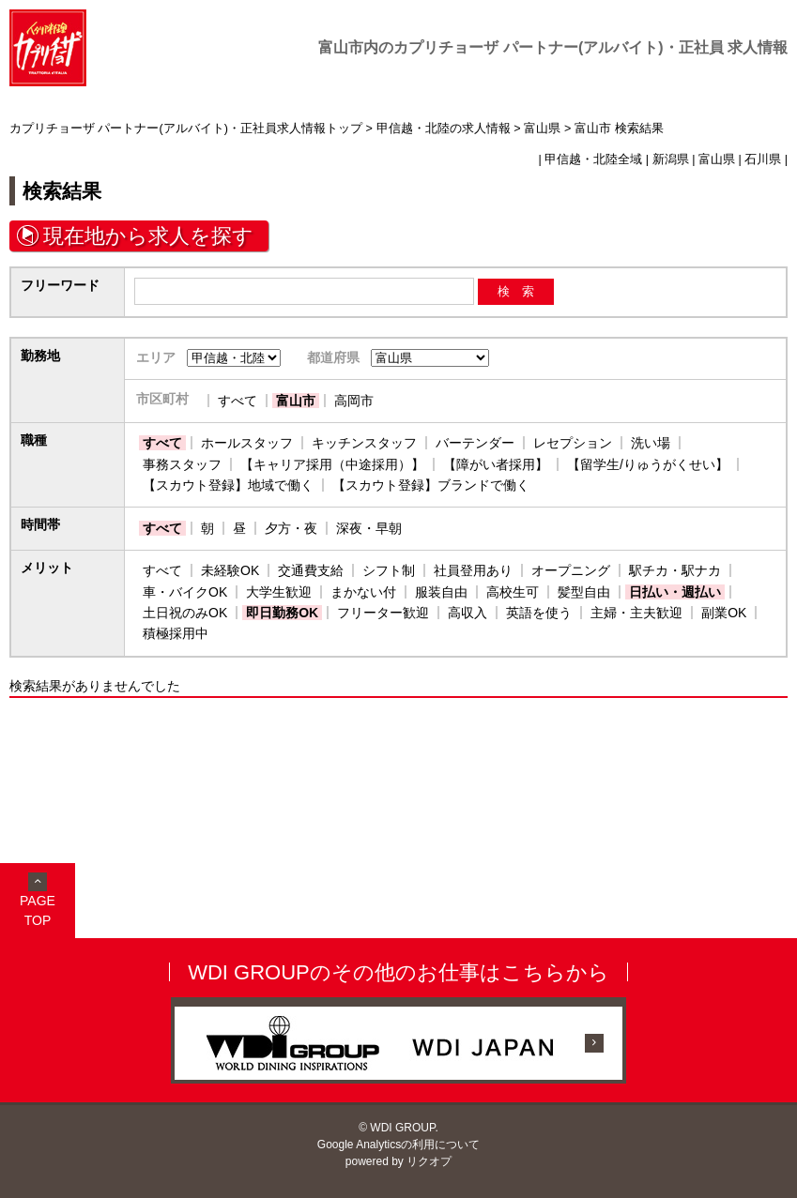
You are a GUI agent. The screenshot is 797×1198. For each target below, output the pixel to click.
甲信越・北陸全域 (593, 159)
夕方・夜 (291, 528)
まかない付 (363, 591)
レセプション (572, 442)
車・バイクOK (185, 591)
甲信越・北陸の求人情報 (443, 128)
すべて (237, 400)
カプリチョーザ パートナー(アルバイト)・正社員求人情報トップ (185, 128)
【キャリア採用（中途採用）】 (332, 464)
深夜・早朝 (369, 528)
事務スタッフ (182, 464)
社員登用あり (473, 570)
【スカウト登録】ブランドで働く (430, 485)
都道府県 (333, 357)
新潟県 (670, 159)
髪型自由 (584, 591)
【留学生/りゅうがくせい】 (647, 464)
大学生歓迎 (279, 591)
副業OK (723, 612)
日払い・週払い (675, 591)
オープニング (570, 570)
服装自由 (441, 591)
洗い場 (650, 442)
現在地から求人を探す (148, 236)
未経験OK (230, 570)
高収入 (467, 612)
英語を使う (539, 612)
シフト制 (388, 570)
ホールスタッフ (247, 442)
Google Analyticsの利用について (398, 1144)
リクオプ (429, 1161)
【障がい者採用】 (495, 464)
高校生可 (512, 591)
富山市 (295, 400)
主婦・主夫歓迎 (636, 612)
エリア (156, 357)
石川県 (762, 159)
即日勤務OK (282, 612)
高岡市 (354, 400)
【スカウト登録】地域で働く (228, 485)
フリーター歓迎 (383, 612)
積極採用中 (175, 633)
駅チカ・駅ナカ (675, 570)
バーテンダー (475, 442)
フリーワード (60, 285)
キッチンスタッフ (364, 442)
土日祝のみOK (185, 612)
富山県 (542, 128)
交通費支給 (311, 570)
